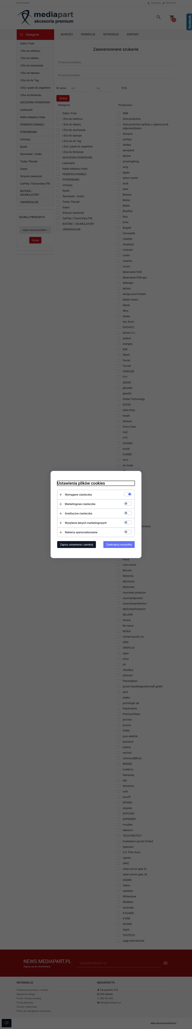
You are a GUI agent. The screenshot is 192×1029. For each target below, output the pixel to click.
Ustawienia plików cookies (81, 483)
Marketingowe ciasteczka (80, 504)
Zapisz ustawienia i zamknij (76, 544)
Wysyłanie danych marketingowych (86, 523)
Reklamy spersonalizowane (81, 532)
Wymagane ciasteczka (78, 494)
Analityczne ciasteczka (78, 513)
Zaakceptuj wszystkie (119, 544)
